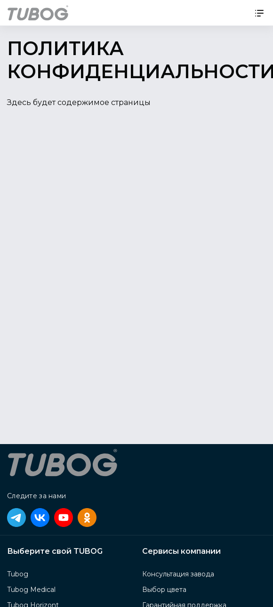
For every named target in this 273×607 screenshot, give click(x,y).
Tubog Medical (31, 589)
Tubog (17, 574)
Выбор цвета (164, 589)
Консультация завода (178, 574)
